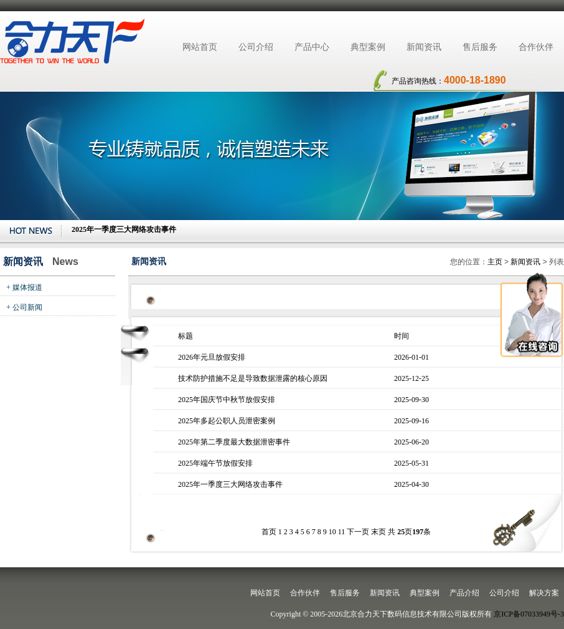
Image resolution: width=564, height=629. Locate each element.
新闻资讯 (424, 47)
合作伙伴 (536, 47)
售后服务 (480, 47)
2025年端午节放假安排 (215, 463)
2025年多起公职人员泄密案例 (226, 420)
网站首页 (199, 47)
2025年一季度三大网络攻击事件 (230, 484)
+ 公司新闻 (24, 307)
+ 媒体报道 (24, 287)
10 (332, 531)
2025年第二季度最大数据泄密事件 (234, 442)
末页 (378, 531)
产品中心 (311, 47)
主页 (494, 261)
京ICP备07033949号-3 (529, 614)
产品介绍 (464, 592)
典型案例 (367, 47)
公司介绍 (255, 47)
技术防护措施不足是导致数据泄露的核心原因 (252, 378)
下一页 (358, 531)
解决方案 (544, 592)
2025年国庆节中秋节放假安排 (226, 399)
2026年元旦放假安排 (211, 357)
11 (341, 531)
